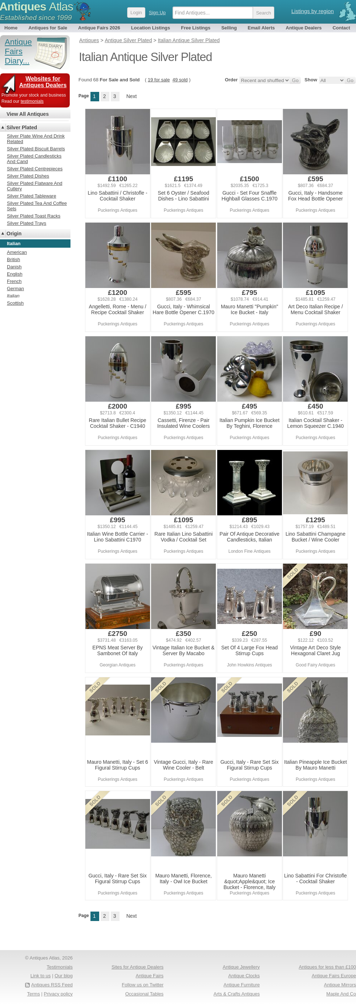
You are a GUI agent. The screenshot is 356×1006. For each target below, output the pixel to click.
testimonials (32, 101)
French (14, 281)
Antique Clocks (244, 975)
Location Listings (150, 28)
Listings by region (312, 11)
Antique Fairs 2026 (99, 28)
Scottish (15, 303)
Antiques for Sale (47, 28)
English (15, 274)
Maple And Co (341, 994)
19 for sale (159, 79)
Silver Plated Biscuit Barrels (36, 148)
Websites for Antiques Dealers (43, 82)
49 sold (180, 79)
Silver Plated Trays (26, 223)
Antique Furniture (241, 984)
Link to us (41, 975)
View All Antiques (28, 114)
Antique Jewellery (241, 967)
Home (10, 28)
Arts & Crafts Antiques (237, 994)
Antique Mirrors (340, 984)
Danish (14, 266)
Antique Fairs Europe (334, 975)
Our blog (63, 975)
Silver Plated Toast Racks (33, 216)
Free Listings (195, 28)
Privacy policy (58, 994)
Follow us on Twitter (142, 984)
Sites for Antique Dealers (137, 967)
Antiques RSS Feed (52, 984)
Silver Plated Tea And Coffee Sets (37, 205)
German (15, 288)
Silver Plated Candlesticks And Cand (34, 158)
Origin (14, 233)
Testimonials (59, 967)
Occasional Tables (144, 994)
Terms (33, 994)
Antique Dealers (304, 28)
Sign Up (157, 12)
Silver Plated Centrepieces (34, 168)
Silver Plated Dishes (28, 176)
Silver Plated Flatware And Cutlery (34, 185)
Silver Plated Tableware (31, 196)
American (17, 252)
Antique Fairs (149, 975)
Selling (229, 28)
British (13, 259)
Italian (13, 296)
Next (131, 96)
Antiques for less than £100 (327, 967)
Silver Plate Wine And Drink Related (36, 138)
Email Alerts (261, 28)
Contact (341, 28)
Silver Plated (22, 127)
